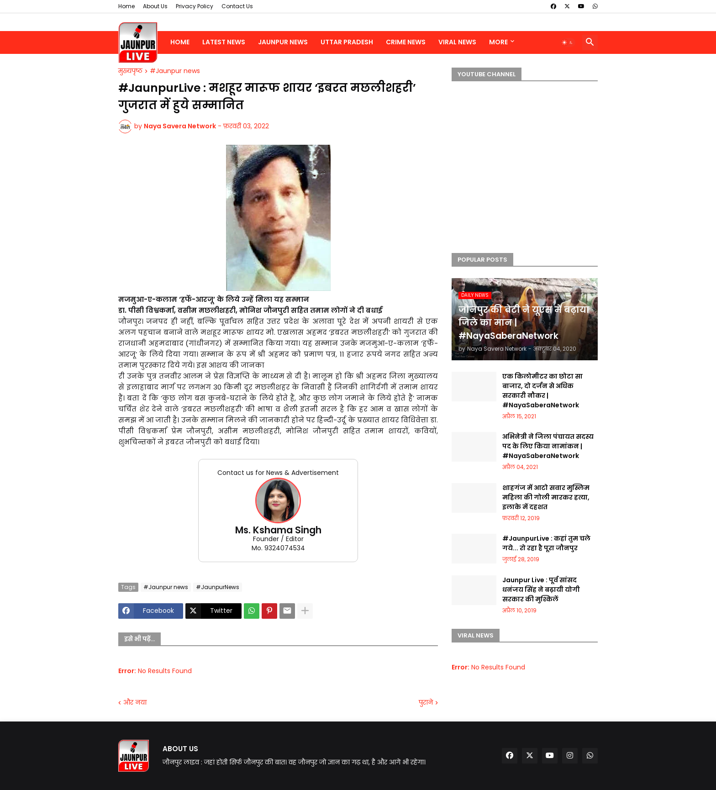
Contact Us (237, 6)
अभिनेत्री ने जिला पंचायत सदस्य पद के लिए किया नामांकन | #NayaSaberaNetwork (548, 446)
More (498, 42)
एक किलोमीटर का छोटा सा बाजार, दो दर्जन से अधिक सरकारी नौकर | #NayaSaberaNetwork (542, 391)
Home (126, 6)
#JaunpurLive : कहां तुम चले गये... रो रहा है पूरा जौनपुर (546, 543)
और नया (135, 702)
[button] (567, 42)
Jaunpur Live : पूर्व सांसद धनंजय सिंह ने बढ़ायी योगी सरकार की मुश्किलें (541, 589)
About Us (155, 6)
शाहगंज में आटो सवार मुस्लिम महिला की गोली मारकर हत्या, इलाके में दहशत (546, 497)
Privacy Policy (194, 6)
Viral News (457, 42)
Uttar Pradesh (347, 42)
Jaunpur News (283, 42)
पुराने (426, 702)
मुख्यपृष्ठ (130, 71)
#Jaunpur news (175, 71)
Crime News (406, 42)
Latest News (223, 42)
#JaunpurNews (217, 587)
